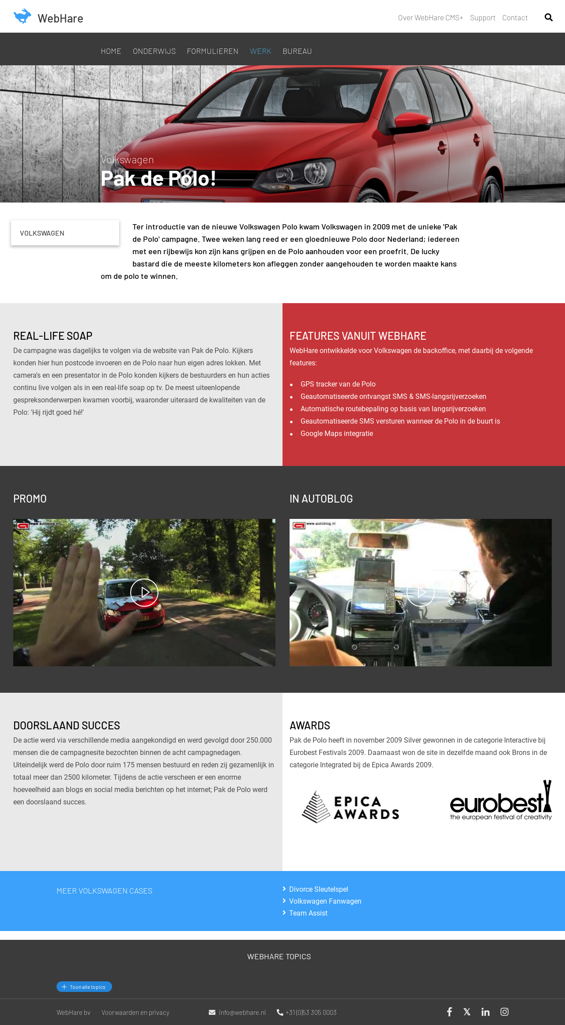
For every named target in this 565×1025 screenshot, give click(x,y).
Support (483, 17)
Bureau (297, 51)
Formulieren (212, 51)
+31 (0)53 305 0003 (307, 1012)
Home (111, 51)
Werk (260, 51)
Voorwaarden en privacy (136, 1012)
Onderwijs (154, 51)
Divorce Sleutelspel (318, 889)
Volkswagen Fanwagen (325, 901)
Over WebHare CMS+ (430, 17)
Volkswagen (42, 233)
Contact (515, 17)
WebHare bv (73, 1012)
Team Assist (308, 913)
